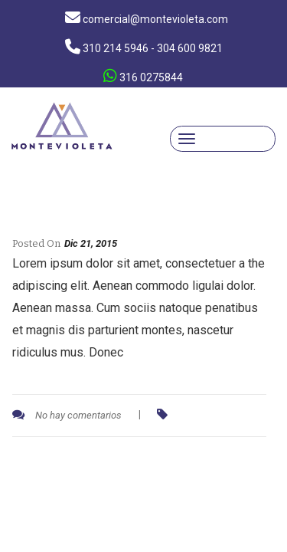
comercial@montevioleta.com (146, 17)
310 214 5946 (144, 46)
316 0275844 (143, 76)
